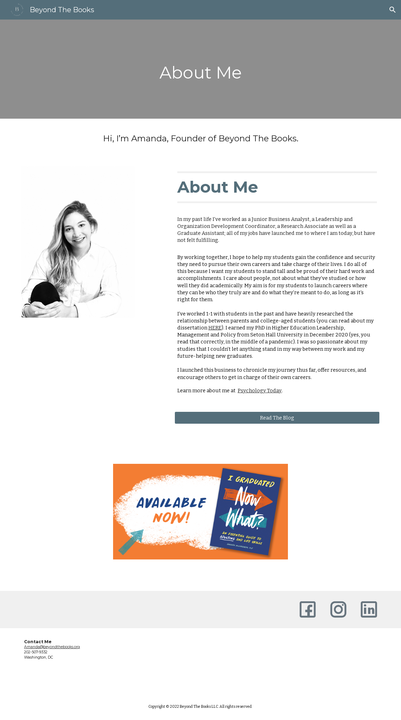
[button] (392, 9)
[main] (201, 69)
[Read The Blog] (277, 417)
